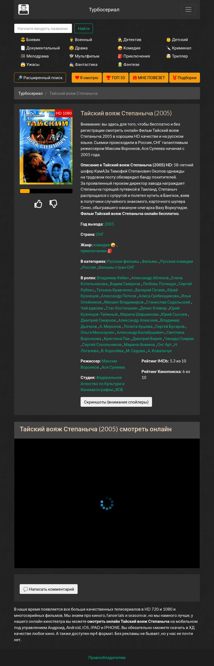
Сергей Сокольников (102, 344)
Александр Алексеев (138, 320)
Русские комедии (176, 261)
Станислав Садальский (168, 302)
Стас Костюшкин (122, 307)
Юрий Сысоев (174, 314)
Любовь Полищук (160, 283)
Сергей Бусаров (170, 326)
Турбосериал (104, 9)
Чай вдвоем (92, 307)
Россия (89, 267)
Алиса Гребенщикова (159, 295)
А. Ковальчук (159, 350)
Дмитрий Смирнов (99, 320)
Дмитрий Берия (147, 338)
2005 (109, 223)
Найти (83, 28)
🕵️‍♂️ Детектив (129, 39)
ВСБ (119, 389)
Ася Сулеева (113, 367)
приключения (94, 250)
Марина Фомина (140, 344)
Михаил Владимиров (124, 302)
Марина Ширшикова (139, 314)
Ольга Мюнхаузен (98, 332)
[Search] (43, 28)
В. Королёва (112, 350)
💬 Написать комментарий (48, 589)
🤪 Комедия (129, 47)
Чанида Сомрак (179, 338)
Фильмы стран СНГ (116, 267)
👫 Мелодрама (34, 55)
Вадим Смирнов (125, 283)
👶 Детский (177, 39)
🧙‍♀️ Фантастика (83, 64)
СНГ (100, 234)
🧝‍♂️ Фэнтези (128, 64)
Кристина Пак (117, 338)
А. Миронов (110, 326)
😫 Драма (78, 47)
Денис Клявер (154, 307)
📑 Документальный (37, 47)
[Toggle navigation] (188, 9)
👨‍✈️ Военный (80, 39)
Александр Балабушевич (141, 332)
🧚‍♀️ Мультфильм (84, 55)
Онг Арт (164, 344)
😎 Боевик (30, 39)
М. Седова (136, 350)
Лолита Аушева (138, 326)
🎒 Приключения (134, 55)
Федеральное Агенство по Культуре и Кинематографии (103, 383)
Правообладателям (107, 657)
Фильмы (150, 261)
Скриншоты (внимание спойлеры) (116, 401)
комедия (102, 244)
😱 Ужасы (30, 64)
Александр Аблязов (150, 277)
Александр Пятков (119, 295)
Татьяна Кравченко (114, 289)
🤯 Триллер (177, 55)
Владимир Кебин (113, 277)
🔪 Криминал (178, 47)
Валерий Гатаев (150, 289)
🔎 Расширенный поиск (40, 77)
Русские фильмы (123, 261)
